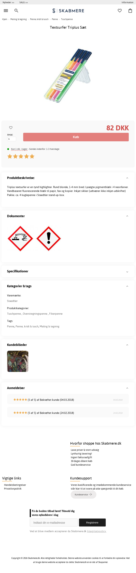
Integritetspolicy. (96, 531)
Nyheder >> (8, 2)
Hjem (4, 19)
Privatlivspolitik (12, 488)
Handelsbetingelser (15, 485)
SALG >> (23, 2)
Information (127, 2)
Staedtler (12, 301)
